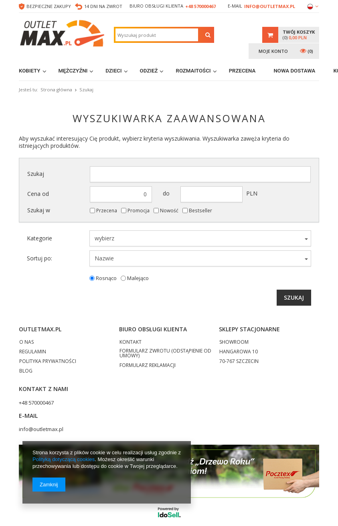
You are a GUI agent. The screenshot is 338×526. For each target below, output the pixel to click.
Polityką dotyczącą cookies (63, 459)
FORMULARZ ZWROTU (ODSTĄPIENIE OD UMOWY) (165, 354)
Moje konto (273, 51)
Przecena (242, 71)
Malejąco (138, 278)
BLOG (25, 371)
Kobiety (29, 71)
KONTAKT (130, 342)
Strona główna (56, 90)
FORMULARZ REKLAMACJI (147, 366)
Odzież (149, 71)
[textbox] (156, 34)
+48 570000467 (200, 6)
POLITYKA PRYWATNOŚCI (47, 362)
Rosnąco (106, 278)
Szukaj (35, 173)
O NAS (26, 342)
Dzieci (113, 71)
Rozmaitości (193, 71)
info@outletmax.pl (269, 6)
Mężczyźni (73, 71)
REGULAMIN (32, 352)
